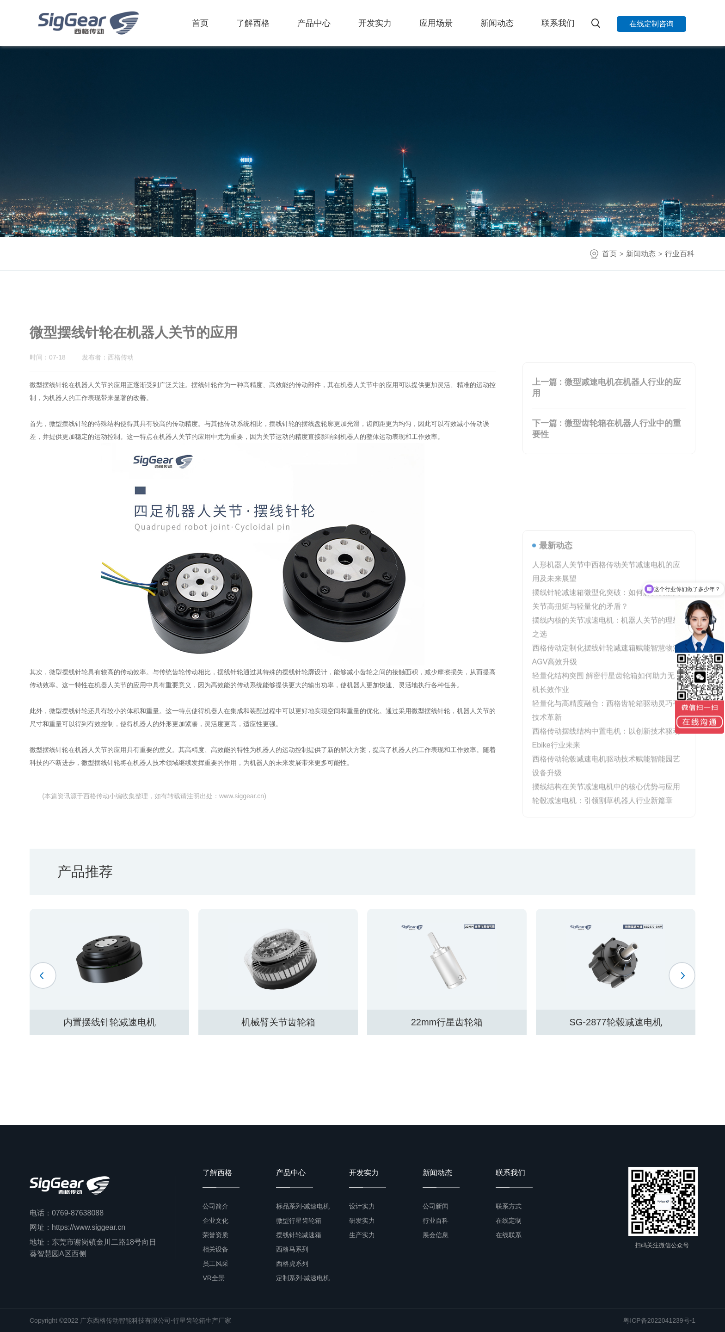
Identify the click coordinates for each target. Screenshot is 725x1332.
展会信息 (436, 1235)
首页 (200, 23)
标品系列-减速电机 (303, 1206)
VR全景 (213, 1278)
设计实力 (362, 1206)
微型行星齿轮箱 (298, 1220)
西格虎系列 (292, 1263)
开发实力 (375, 23)
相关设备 (215, 1249)
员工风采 (215, 1263)
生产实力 (362, 1235)
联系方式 (509, 1206)
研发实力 (362, 1220)
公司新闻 (436, 1206)
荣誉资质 (215, 1235)
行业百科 (679, 254)
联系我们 (558, 23)
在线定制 (509, 1220)
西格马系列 (292, 1249)
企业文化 (215, 1220)
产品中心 (314, 23)
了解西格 (253, 23)
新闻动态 (497, 23)
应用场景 (436, 23)
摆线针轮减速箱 (298, 1235)
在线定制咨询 (651, 24)
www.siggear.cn (241, 796)
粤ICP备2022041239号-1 (659, 1320)
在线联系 (509, 1235)
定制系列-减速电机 (303, 1278)
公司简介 (215, 1206)
